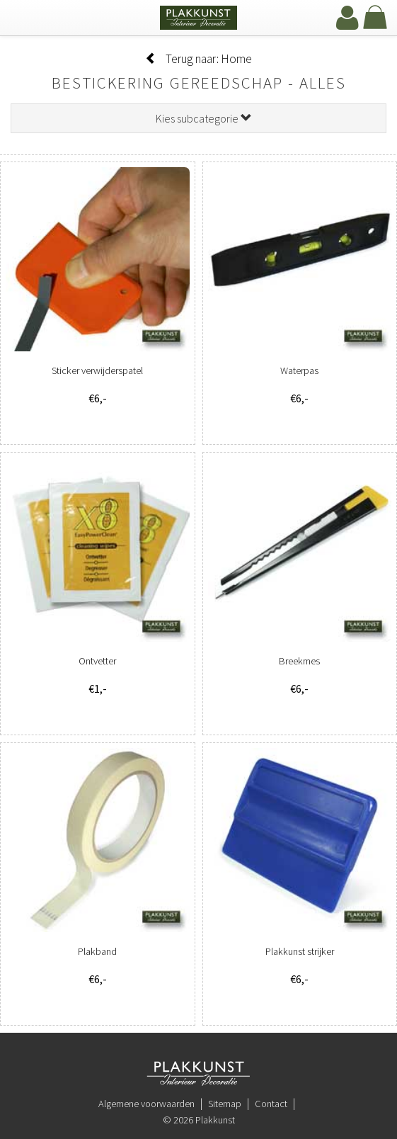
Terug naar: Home (198, 59)
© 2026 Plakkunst (199, 1120)
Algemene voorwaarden (146, 1103)
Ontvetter (97, 660)
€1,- (97, 688)
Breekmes (299, 660)
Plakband (97, 951)
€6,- (97, 398)
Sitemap (224, 1103)
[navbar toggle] (24, 19)
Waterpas (299, 370)
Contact (271, 1103)
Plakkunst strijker (299, 951)
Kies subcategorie (204, 118)
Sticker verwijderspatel (97, 370)
